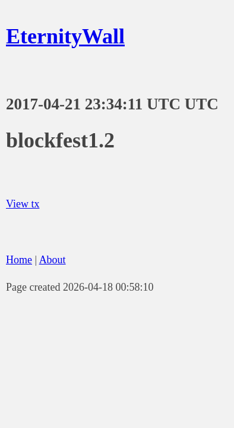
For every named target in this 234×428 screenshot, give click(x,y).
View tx (22, 204)
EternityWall (65, 36)
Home (19, 260)
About (52, 260)
